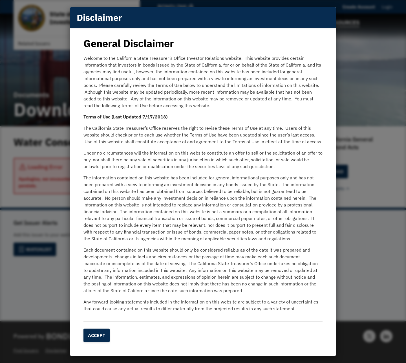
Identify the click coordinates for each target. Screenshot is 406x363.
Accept (96, 335)
